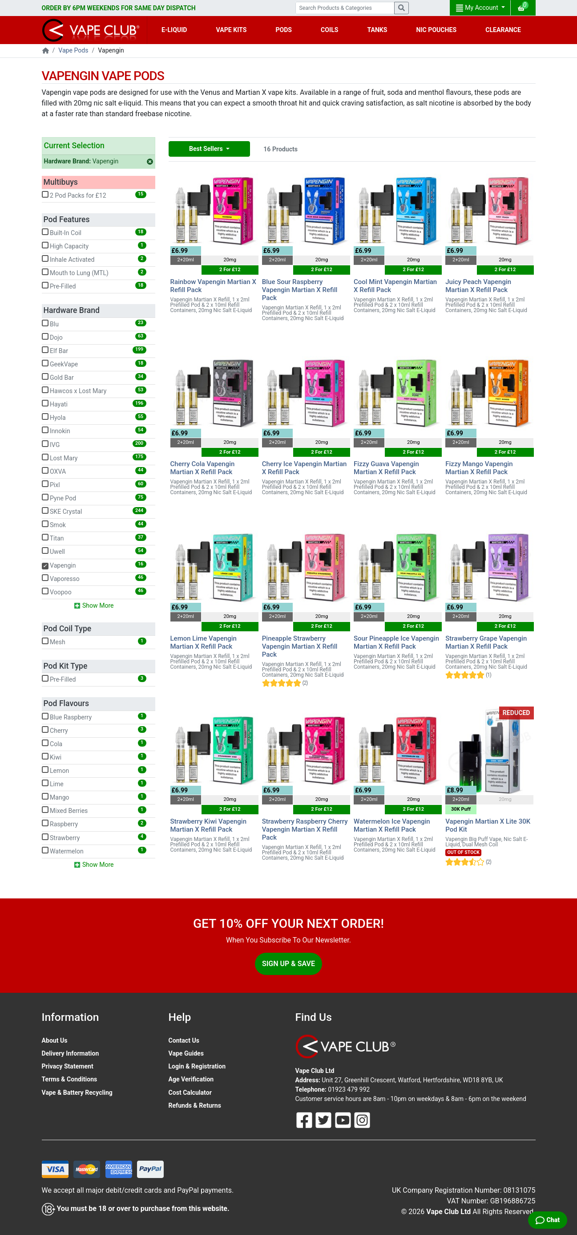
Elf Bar (94, 350)
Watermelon (94, 851)
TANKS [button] (377, 29)
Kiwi (94, 757)
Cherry (94, 730)
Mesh (94, 642)
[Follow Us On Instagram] (362, 1119)
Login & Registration (197, 1066)
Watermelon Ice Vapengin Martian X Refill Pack (392, 825)
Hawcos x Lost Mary (94, 390)
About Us (55, 1040)
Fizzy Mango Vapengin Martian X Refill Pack (478, 468)
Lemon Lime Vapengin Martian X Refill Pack (203, 642)
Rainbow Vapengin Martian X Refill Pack (213, 286)
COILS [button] (329, 29)
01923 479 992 (349, 1089)
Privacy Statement (67, 1066)
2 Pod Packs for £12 (94, 195)
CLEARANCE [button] (503, 29)
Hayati (94, 404)
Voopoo (94, 592)
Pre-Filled (94, 286)
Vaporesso (94, 578)
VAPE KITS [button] (231, 29)
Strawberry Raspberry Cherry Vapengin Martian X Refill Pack (305, 829)
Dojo (94, 337)
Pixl (94, 484)
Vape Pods (73, 50)
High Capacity (94, 246)
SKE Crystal (94, 511)
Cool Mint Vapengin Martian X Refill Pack (395, 286)
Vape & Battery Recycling (77, 1092)
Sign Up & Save (288, 963)
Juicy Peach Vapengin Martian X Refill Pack (478, 286)
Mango (94, 797)
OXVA (94, 471)
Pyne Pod (94, 498)
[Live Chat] (547, 1220)
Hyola (94, 417)
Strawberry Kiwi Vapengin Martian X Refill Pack (208, 825)
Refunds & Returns (195, 1105)
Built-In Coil (94, 232)
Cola (94, 743)
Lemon (94, 770)
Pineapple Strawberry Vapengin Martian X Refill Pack (300, 646)
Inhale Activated (94, 259)
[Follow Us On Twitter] (324, 1119)
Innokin (94, 431)
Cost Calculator (190, 1092)
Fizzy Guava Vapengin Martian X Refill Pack (386, 468)
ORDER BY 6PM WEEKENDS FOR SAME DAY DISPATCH (119, 8)
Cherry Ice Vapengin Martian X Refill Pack (304, 468)
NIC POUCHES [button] (436, 29)
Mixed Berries (94, 810)
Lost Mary (94, 458)
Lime (94, 784)
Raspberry (94, 824)
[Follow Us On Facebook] (305, 1119)
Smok (94, 524)
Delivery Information (70, 1053)
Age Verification (191, 1079)
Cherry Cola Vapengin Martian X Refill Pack (202, 468)
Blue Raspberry (94, 717)
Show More (93, 606)
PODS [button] (283, 29)
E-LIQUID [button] (174, 29)
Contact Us (184, 1040)
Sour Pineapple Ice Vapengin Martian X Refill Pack (396, 642)
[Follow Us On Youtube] (344, 1119)
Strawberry (94, 837)
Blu (94, 324)
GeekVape (94, 364)
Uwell (94, 551)
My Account (478, 8)
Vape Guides (186, 1053)
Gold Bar (94, 377)
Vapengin (98, 161)
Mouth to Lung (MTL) (94, 272)
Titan (94, 538)
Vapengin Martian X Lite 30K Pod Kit (487, 825)
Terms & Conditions (69, 1079)
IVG (94, 444)
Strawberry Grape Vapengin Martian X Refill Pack (486, 642)
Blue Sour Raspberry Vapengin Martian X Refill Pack (300, 290)
